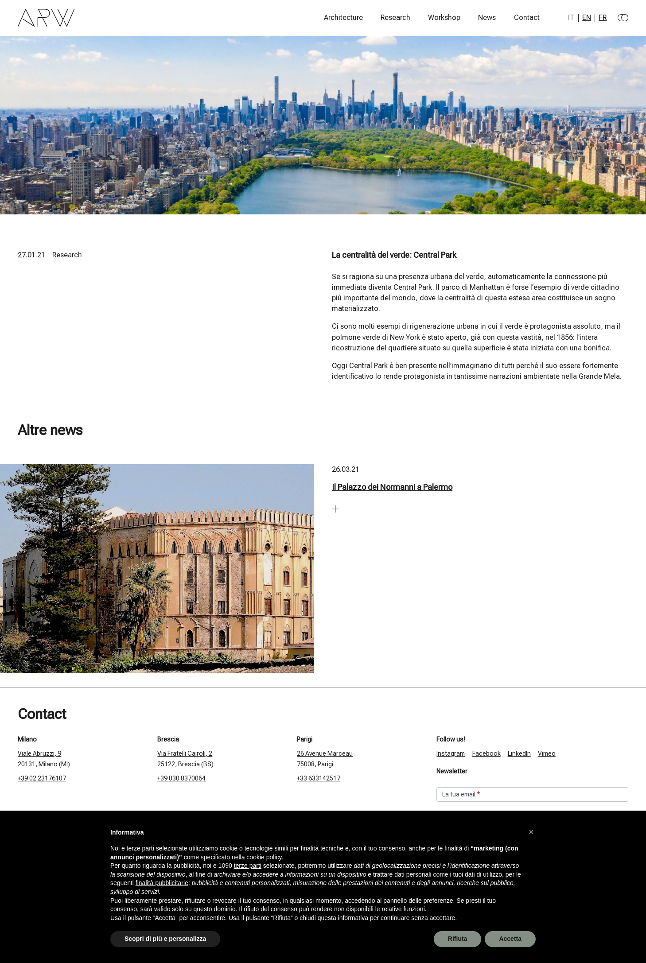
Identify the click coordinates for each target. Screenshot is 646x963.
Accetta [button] (510, 938)
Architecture (343, 17)
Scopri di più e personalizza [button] (165, 938)
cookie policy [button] (263, 857)
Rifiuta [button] (457, 938)
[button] (531, 832)
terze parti (247, 865)
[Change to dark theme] (623, 17)
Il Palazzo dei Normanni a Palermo (392, 487)
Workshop (444, 17)
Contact (527, 17)
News (487, 17)
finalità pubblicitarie (162, 882)
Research (395, 17)
